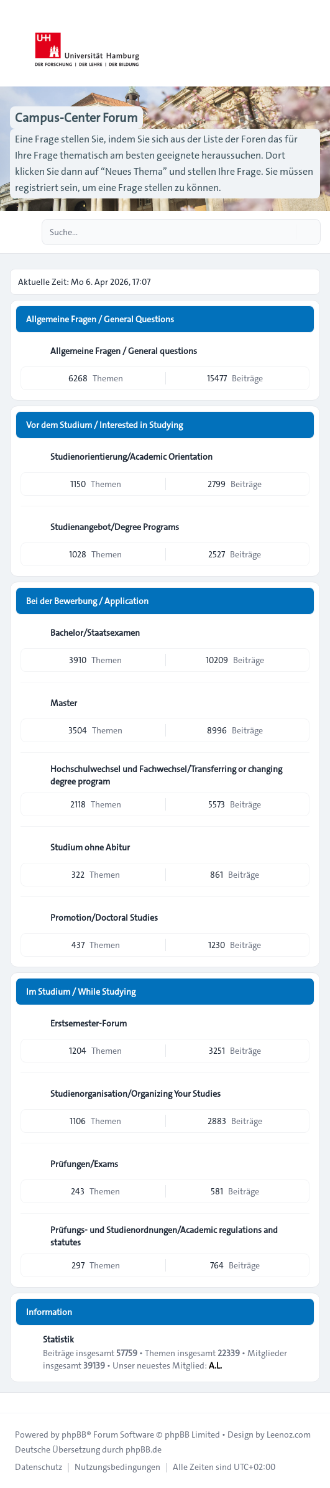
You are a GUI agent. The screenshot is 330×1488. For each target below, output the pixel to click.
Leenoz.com (289, 1434)
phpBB (74, 1434)
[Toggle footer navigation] (15, 1403)
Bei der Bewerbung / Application (87, 601)
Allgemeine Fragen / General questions (123, 351)
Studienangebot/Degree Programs (114, 527)
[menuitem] (38, 1467)
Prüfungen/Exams (84, 1164)
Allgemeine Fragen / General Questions (100, 319)
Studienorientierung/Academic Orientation (131, 456)
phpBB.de (144, 1449)
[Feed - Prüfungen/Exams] (298, 1163)
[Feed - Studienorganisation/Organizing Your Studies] (298, 1093)
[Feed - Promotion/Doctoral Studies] (298, 917)
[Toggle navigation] (315, 44)
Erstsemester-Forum (88, 1023)
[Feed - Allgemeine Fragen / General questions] (298, 350)
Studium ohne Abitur (90, 847)
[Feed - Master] (298, 703)
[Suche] (285, 232)
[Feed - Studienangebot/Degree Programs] (298, 526)
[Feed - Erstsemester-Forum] (298, 1023)
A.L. (215, 1365)
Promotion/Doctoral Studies (104, 917)
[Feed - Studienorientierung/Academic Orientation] (298, 456)
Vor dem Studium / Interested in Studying (104, 425)
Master (63, 703)
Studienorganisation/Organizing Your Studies (135, 1093)
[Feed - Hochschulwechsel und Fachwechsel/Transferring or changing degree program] (298, 773)
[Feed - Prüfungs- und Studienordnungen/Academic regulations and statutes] (298, 1234)
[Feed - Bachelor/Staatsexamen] (298, 632)
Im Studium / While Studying (80, 991)
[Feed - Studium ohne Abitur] (298, 847)
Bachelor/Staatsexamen (95, 632)
